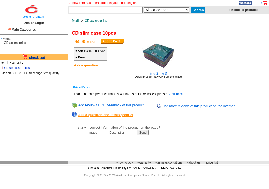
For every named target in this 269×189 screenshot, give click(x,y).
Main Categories (24, 30)
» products (250, 10)
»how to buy (124, 162)
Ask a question (86, 65)
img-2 (154, 73)
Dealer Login (33, 23)
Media (6, 39)
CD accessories (15, 43)
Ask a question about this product (105, 115)
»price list (211, 162)
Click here (175, 94)
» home (234, 10)
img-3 (163, 73)
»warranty (144, 162)
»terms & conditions (168, 162)
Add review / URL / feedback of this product (111, 105)
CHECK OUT (20, 73)
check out (37, 58)
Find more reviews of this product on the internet (198, 106)
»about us (193, 162)
